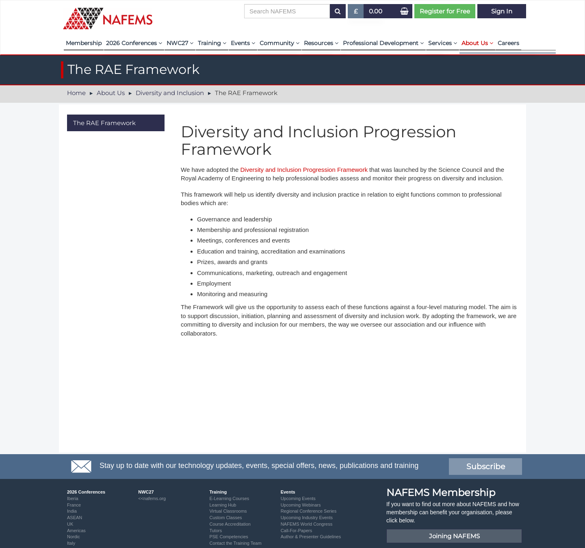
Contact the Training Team (235, 543)
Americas (76, 530)
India (72, 511)
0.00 (375, 11)
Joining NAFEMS (454, 536)
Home (76, 93)
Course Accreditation (230, 524)
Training (212, 43)
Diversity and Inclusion (170, 93)
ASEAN (74, 517)
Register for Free (445, 11)
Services (442, 43)
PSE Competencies (228, 536)
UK (70, 524)
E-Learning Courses (229, 498)
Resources (321, 43)
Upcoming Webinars (301, 505)
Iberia (72, 498)
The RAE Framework (104, 123)
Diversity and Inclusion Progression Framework (304, 169)
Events (243, 43)
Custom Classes (225, 517)
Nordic (73, 536)
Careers (508, 43)
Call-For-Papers (296, 530)
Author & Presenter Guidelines (311, 536)
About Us (477, 43)
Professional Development (383, 43)
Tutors (215, 530)
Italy (71, 543)
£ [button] (356, 12)
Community (279, 43)
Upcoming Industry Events (307, 517)
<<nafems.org (152, 498)
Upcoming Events (298, 498)
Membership (84, 43)
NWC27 (180, 43)
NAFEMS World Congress (307, 524)
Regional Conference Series (309, 511)
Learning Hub (222, 505)
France (74, 505)
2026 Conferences (134, 43)
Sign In (501, 11)
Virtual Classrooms (228, 511)
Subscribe (485, 466)
